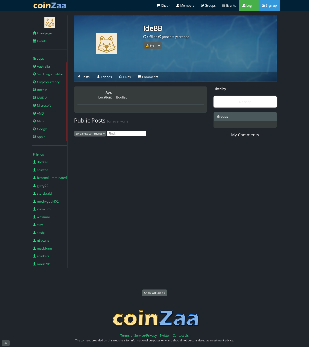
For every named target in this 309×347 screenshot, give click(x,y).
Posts (83, 77)
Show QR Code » (154, 293)
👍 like (149, 45)
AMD (38, 113)
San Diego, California (50, 74)
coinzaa (40, 170)
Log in (248, 5)
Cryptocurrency (46, 82)
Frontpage (42, 33)
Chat (163, 5)
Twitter (165, 335)
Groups (208, 5)
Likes (125, 77)
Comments (148, 77)
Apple (39, 137)
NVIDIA (40, 97)
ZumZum (42, 209)
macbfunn (42, 248)
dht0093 (41, 162)
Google (40, 129)
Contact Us (181, 335)
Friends (104, 77)
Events (229, 5)
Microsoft (42, 105)
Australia (41, 66)
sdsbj (39, 232)
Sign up (269, 5)
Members (185, 5)
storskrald (42, 193)
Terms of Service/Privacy (138, 335)
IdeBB (152, 28)
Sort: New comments (90, 133)
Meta (38, 121)
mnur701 (42, 264)
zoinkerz (41, 256)
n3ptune (41, 240)
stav (38, 225)
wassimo (41, 217)
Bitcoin (40, 90)
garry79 (40, 185)
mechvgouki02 (46, 201)
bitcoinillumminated (50, 178)
